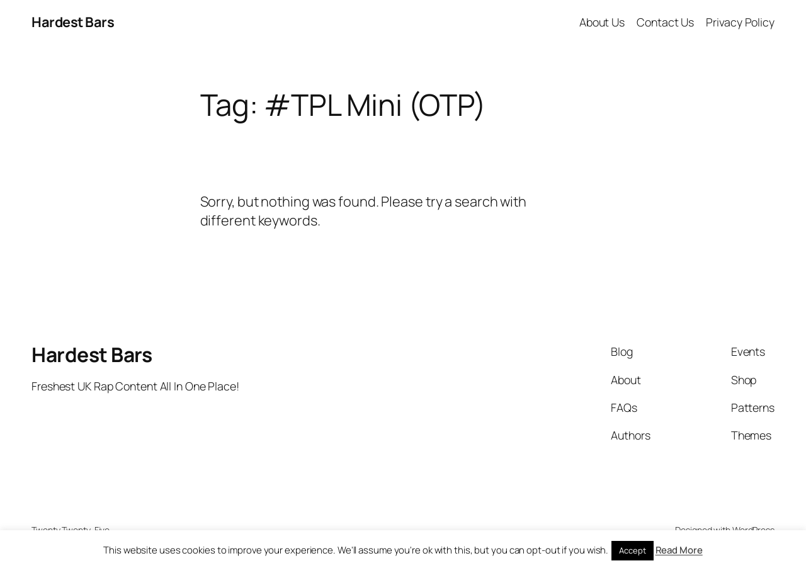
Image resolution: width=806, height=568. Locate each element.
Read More (679, 550)
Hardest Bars (72, 22)
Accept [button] (632, 550)
